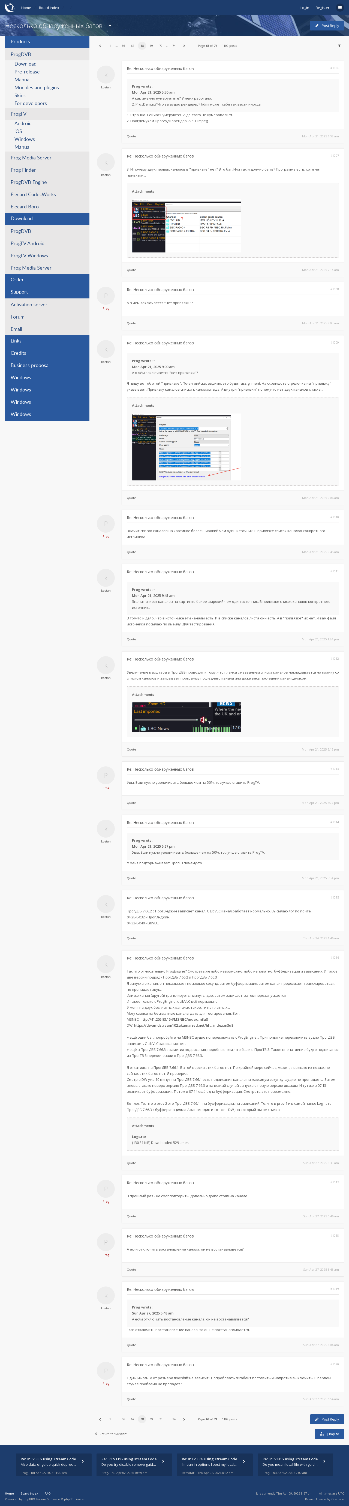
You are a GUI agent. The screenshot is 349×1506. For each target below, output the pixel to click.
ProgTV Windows (29, 256)
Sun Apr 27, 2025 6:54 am (321, 1399)
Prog (136, 86)
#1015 (334, 897)
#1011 (334, 571)
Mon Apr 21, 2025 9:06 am (320, 498)
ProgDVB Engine (29, 182)
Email (16, 329)
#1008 (334, 289)
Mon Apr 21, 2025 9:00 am (320, 323)
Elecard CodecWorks (33, 194)
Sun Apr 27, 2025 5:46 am (321, 1216)
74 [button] (174, 46)
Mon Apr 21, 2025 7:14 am (320, 270)
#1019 (334, 1289)
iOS (18, 131)
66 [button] (123, 46)
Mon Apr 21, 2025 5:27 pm (320, 803)
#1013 (334, 769)
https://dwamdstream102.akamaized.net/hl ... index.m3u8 (183, 1025)
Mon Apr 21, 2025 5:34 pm (320, 878)
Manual (22, 80)
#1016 (334, 957)
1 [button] (110, 46)
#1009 (334, 342)
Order (17, 279)
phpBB (28, 1499)
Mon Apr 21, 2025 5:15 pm (320, 749)
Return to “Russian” (111, 1434)
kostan (106, 87)
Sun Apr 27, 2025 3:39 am (321, 1163)
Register (322, 7)
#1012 (334, 658)
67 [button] (132, 46)
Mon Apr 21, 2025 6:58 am (320, 136)
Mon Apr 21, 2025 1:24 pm (320, 639)
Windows (24, 139)
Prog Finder (23, 170)
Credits (18, 353)
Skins (20, 95)
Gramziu (337, 1499)
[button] (100, 46)
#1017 (334, 1182)
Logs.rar (139, 1136)
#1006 (334, 68)
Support (19, 292)
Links (16, 341)
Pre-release (27, 72)
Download (25, 64)
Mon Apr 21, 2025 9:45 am (320, 552)
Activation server (29, 305)
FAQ (48, 1493)
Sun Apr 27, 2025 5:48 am (321, 1269)
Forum (18, 317)
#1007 (334, 155)
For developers (30, 103)
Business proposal (30, 365)
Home (26, 7)
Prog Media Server (31, 158)
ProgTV (18, 114)
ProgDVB (21, 54)
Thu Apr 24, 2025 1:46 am (321, 938)
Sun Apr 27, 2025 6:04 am (321, 1345)
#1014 (334, 822)
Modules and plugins (36, 87)
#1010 (334, 517)
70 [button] (161, 46)
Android (23, 123)
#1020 (334, 1364)
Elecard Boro (25, 207)
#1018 (334, 1235)
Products (20, 41)
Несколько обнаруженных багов (54, 25)
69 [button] (151, 46)
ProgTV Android (27, 243)
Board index (49, 7)
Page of (207, 46)
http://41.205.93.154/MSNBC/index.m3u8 (174, 1019)
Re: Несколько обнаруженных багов (160, 68)
